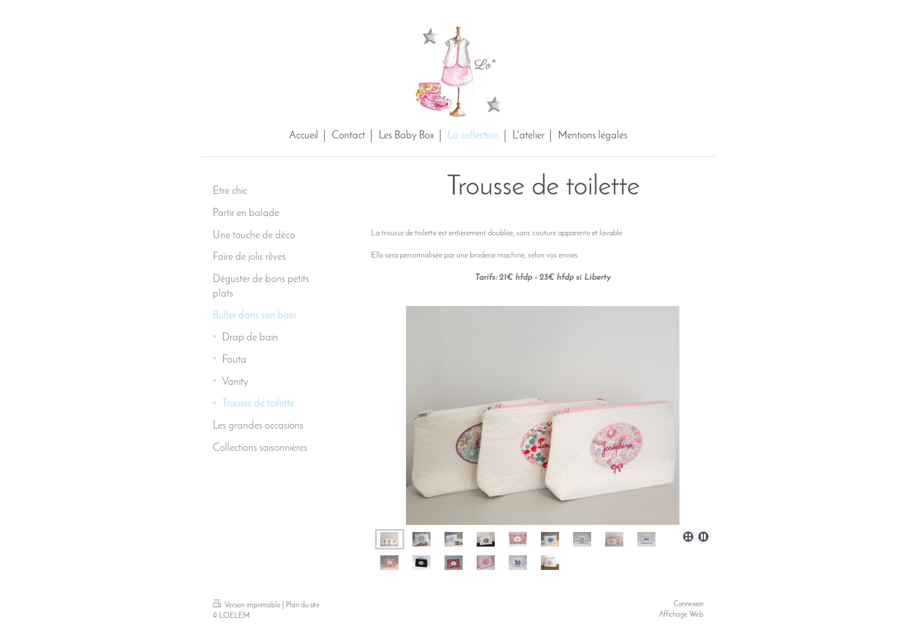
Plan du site (303, 605)
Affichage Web (681, 614)
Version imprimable (247, 605)
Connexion (688, 604)
